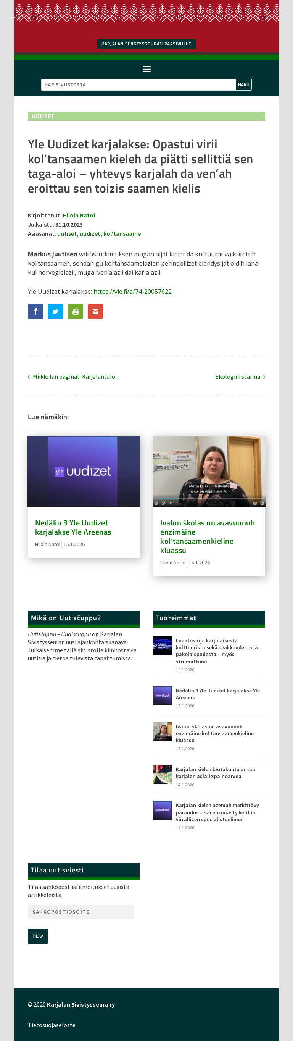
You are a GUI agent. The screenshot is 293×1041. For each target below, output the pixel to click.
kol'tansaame (122, 233)
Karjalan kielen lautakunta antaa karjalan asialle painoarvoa (215, 773)
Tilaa (37, 936)
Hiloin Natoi (79, 215)
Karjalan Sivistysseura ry (81, 1004)
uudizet (90, 233)
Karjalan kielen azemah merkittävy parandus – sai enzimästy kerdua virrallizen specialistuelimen (217, 812)
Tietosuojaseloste (52, 1025)
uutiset (67, 233)
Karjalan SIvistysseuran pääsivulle (146, 43)
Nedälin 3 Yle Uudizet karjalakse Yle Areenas (73, 527)
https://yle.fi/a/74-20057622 (132, 291)
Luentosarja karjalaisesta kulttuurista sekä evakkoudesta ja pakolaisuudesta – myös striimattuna (217, 651)
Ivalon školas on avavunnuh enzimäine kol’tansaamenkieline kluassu (207, 536)
